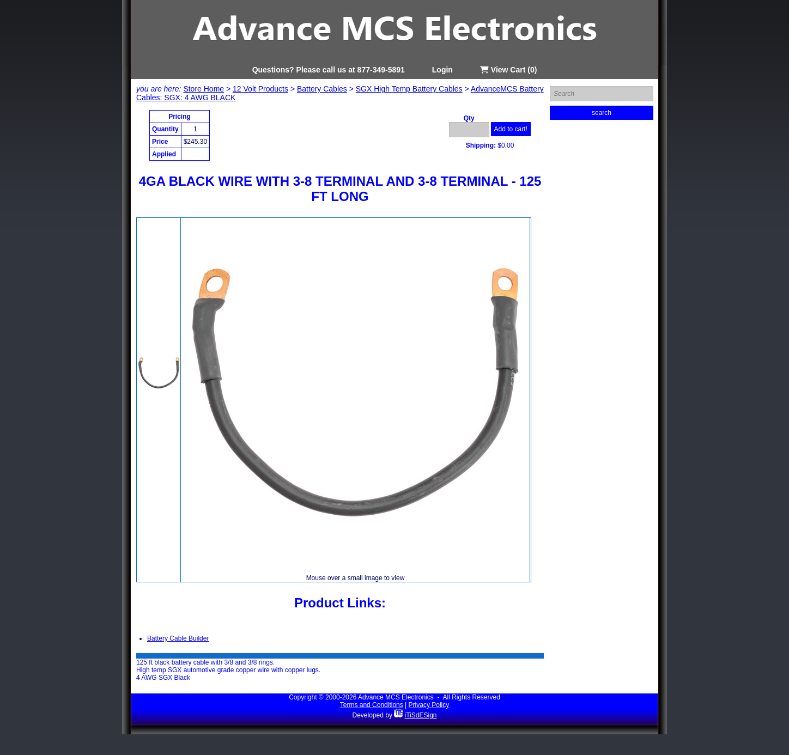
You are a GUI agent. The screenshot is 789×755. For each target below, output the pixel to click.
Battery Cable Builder (178, 638)
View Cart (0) (508, 69)
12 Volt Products (260, 88)
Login (442, 69)
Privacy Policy (429, 705)
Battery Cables (322, 88)
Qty (469, 118)
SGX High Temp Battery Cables (409, 88)
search (601, 113)
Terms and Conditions (371, 705)
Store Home (203, 88)
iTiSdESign (421, 715)
